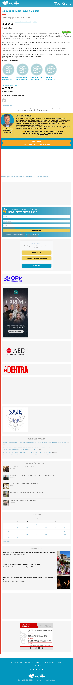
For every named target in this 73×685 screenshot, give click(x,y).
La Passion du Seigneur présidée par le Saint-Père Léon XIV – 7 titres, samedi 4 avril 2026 (26, 455)
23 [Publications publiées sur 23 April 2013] (17, 534)
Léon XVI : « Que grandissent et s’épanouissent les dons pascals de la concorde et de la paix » (27, 452)
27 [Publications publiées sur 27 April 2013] (55, 534)
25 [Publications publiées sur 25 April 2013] (36, 534)
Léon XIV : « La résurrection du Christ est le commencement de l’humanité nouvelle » (25, 447)
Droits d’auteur (56, 663)
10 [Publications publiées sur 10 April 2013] (27, 528)
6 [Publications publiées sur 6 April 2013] (55, 525)
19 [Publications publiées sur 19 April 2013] (46, 531)
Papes (35, 22)
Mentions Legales (46, 663)
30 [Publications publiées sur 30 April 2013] (17, 537)
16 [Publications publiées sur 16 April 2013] (17, 531)
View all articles (7, 105)
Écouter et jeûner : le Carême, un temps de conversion (24, 484)
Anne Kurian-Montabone (23, 22)
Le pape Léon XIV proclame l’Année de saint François (24, 467)
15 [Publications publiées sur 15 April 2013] (8, 531)
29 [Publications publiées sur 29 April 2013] (8, 537)
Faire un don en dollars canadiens (36, 145)
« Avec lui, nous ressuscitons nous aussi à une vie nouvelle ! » (19, 449)
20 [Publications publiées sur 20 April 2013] (55, 531)
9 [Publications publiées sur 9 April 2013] (17, 528)
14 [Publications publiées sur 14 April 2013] (65, 528)
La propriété (27, 663)
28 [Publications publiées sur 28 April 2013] (65, 534)
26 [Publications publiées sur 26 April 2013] (46, 534)
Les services (36, 663)
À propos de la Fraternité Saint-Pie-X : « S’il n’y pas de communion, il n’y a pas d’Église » (32, 475)
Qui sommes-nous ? (17, 663)
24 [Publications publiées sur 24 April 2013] (27, 534)
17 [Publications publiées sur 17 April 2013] (27, 531)
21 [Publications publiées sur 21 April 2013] (65, 531)
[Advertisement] (36, 163)
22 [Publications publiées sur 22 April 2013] (8, 534)
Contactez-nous (36, 666)
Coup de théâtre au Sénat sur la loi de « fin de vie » (23, 500)
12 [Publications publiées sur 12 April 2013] (46, 528)
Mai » (8, 541)
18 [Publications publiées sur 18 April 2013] (36, 531)
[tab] (28, 625)
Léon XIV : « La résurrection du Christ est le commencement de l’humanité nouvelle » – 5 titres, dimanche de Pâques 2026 (34, 442)
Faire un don (36, 141)
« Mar (4, 541)
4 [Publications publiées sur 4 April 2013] (36, 525)
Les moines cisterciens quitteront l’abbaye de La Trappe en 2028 (26, 492)
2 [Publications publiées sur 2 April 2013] (17, 525)
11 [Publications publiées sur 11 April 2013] (36, 528)
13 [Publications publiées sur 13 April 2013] (55, 528)
